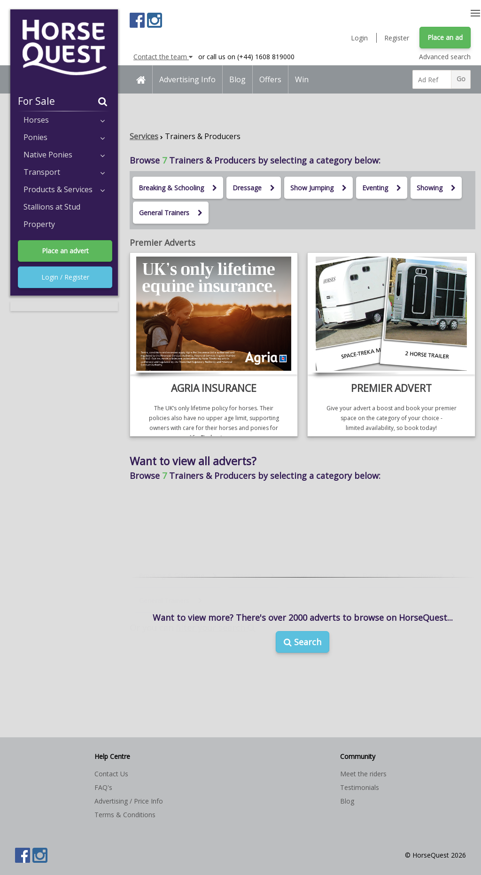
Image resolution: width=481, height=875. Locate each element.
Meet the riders (363, 773)
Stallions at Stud (51, 207)
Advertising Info (187, 79)
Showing (436, 187)
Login (359, 37)
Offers (270, 79)
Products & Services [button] (64, 189)
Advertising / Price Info (128, 801)
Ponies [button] (64, 137)
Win (302, 79)
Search (302, 642)
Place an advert (65, 250)
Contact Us (111, 773)
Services (144, 136)
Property (39, 224)
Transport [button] (64, 172)
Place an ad (445, 37)
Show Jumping (318, 187)
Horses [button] (64, 120)
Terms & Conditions (124, 814)
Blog (237, 79)
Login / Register (65, 277)
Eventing (381, 187)
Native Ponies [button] (64, 154)
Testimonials (359, 787)
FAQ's (103, 787)
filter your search (216, 588)
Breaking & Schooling (178, 187)
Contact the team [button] (163, 56)
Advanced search (445, 56)
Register (396, 37)
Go (461, 78)
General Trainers (170, 212)
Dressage (254, 187)
